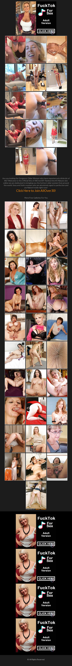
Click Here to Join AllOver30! (36, 190)
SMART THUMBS (40, 509)
